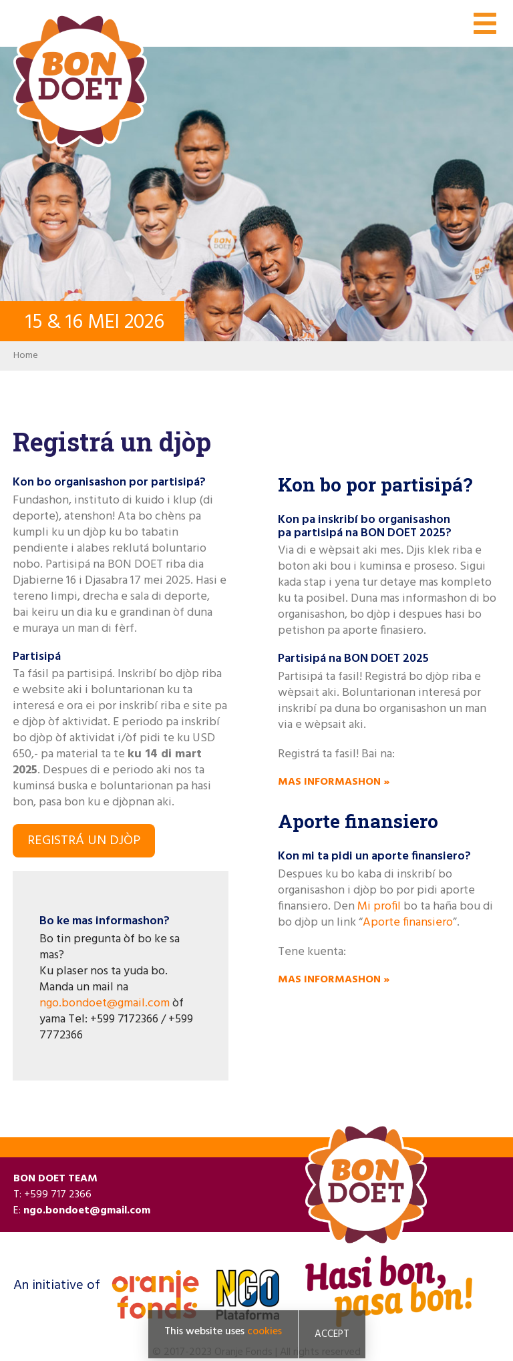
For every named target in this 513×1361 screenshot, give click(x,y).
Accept (332, 1334)
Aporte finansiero (408, 922)
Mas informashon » (333, 782)
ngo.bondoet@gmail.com (104, 1003)
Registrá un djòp (83, 840)
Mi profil (379, 906)
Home (25, 355)
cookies (264, 1331)
